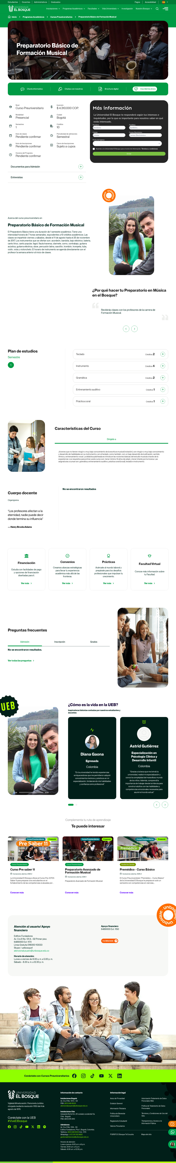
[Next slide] (165, 805)
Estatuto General (116, 1103)
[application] (46, 311)
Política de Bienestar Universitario (117, 1115)
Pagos (137, 2)
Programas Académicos (73, 8)
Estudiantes (13, 2)
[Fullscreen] (55, 792)
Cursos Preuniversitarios (61, 17)
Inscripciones (52, 8)
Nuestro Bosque (143, 8)
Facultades (92, 8)
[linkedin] (119, 1076)
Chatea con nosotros (74, 89)
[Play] (11, 792)
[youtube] (101, 1076)
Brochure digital (111, 89)
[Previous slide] (126, 329)
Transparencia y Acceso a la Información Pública (152, 1122)
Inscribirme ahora (148, 89)
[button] (33, 751)
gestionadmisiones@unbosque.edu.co (74, 1137)
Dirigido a (111, 439)
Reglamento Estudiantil (118, 1121)
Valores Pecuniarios (117, 1126)
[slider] (31, 792)
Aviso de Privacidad (117, 1098)
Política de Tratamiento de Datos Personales (153, 1107)
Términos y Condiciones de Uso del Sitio (155, 1114)
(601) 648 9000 (70, 1103)
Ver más (25, 583)
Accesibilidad (150, 2)
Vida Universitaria (109, 8)
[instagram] (83, 1076)
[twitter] (110, 1076)
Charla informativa (35, 89)
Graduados (55, 2)
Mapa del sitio (146, 1134)
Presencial (52, 839)
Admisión (24, 642)
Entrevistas (17, 177)
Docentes (26, 2)
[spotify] (44, 1126)
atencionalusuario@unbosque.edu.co (31, 950)
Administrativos (40, 2)
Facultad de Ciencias (127, 864)
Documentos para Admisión (25, 166)
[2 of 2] (76, 805)
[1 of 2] (71, 805)
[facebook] (74, 1076)
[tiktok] (92, 1076)
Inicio (14, 17)
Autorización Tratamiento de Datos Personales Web (154, 1099)
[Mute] (51, 792)
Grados (93, 642)
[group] (88, 50)
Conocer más (17, 892)
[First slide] (134, 329)
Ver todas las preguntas (19, 660)
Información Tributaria (118, 1108)
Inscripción (59, 642)
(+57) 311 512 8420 (76, 1135)
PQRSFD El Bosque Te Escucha (122, 1134)
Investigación (127, 8)
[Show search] (157, 8)
